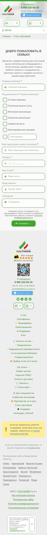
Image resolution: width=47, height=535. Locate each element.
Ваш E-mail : (8, 170)
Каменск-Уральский (27, 468)
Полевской (24, 480)
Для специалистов (25, 393)
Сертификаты (23, 319)
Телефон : (7, 157)
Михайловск (35, 472)
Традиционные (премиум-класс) (24, 349)
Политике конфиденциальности (28, 216)
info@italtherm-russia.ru (24, 289)
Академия (25, 409)
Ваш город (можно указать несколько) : (20, 144)
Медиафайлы (25, 323)
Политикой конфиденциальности (17, 529)
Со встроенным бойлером (24, 353)
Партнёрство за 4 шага (25, 401)
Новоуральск (28, 4)
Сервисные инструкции (23, 397)
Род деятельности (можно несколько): (20, 94)
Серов (6, 484)
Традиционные (24, 345)
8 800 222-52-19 (30, 7)
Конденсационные (24, 357)
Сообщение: (8, 196)
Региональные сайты (23, 500)
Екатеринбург (9, 468)
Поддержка (24, 331)
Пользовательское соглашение (23, 508)
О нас (23, 315)
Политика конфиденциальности (23, 504)
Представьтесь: (9, 183)
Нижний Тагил (10, 476)
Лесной (23, 472)
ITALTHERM (24, 491)
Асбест (6, 464)
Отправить (23, 223)
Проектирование (23, 327)
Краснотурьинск (10, 472)
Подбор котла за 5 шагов (25, 361)
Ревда (34, 480)
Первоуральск (10, 480)
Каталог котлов (23, 341)
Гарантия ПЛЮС (23, 375)
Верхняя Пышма (34, 464)
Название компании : (12, 81)
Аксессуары (24, 387)
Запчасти (23, 383)
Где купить (22, 367)
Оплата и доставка (23, 379)
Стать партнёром (23, 405)
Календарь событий (23, 413)
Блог (23, 335)
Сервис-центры (23, 371)
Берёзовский (18, 464)
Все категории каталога (23, 495)
